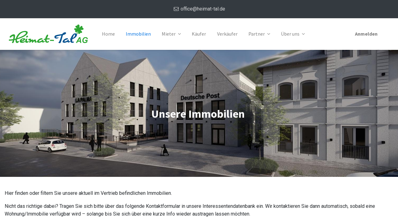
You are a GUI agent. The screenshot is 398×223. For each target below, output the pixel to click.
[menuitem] (108, 34)
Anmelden (366, 34)
